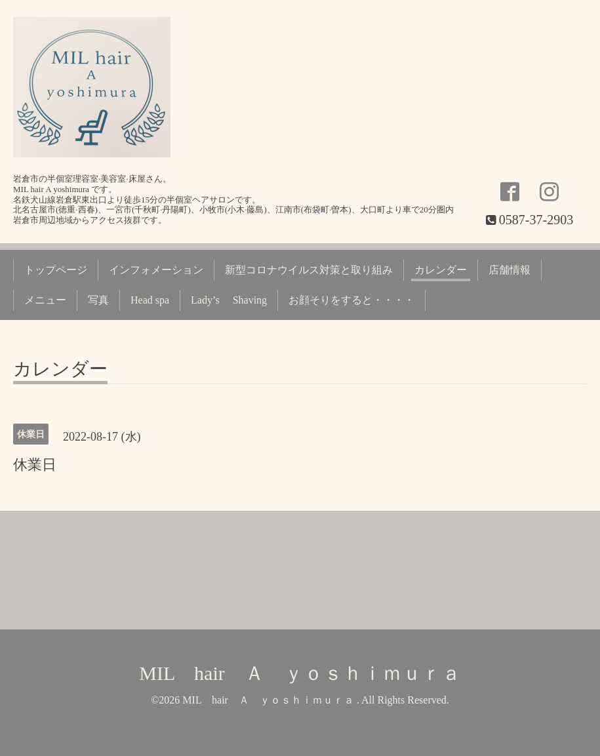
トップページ (55, 269)
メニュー (45, 300)
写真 (98, 300)
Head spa (149, 300)
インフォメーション (156, 269)
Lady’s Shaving (229, 300)
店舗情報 (509, 269)
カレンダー (440, 269)
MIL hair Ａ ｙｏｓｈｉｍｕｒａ (300, 673)
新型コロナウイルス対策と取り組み (309, 269)
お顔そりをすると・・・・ (351, 300)
